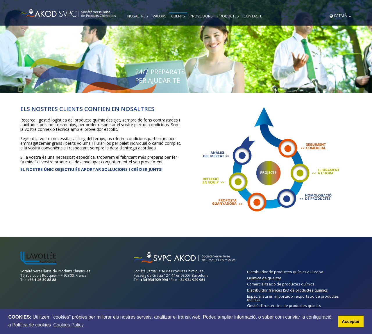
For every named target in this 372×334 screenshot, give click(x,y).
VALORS (160, 16)
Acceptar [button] (351, 321)
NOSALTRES (137, 16)
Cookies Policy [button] (68, 324)
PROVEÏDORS (201, 16)
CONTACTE (253, 16)
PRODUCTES (228, 16)
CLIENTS (178, 16)
